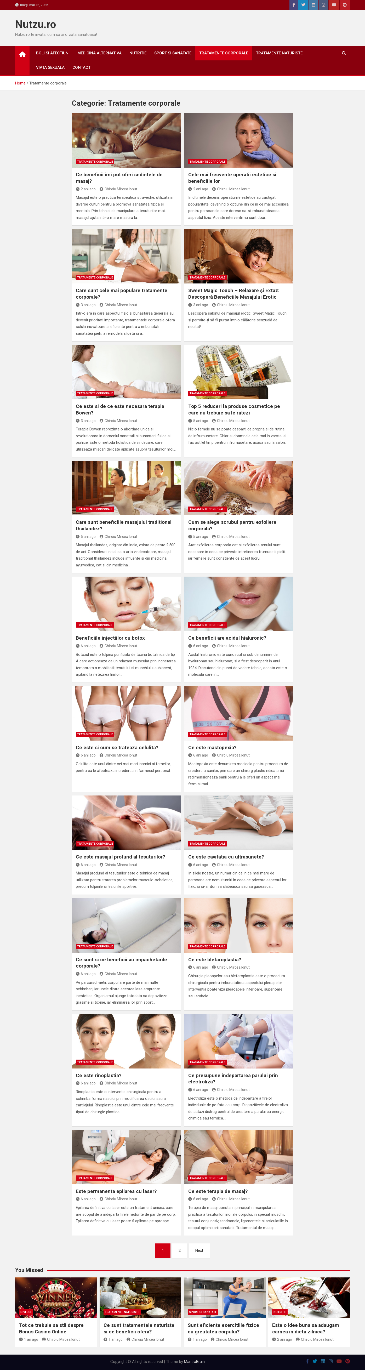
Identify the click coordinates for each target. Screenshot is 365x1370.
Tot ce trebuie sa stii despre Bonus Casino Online (51, 1328)
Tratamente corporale (223, 53)
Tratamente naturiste (279, 53)
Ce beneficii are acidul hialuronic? (227, 638)
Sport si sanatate (172, 53)
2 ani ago (86, 189)
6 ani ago (86, 646)
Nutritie (137, 53)
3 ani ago (86, 305)
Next (199, 1250)
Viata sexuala (50, 67)
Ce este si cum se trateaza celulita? (117, 747)
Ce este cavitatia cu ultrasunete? (226, 857)
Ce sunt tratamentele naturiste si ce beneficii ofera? (139, 1328)
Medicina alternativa (99, 53)
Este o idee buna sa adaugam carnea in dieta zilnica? (305, 1328)
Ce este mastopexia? (212, 747)
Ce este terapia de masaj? (218, 1191)
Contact (81, 67)
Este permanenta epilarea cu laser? (116, 1191)
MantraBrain (194, 1361)
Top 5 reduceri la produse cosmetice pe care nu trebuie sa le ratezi (234, 409)
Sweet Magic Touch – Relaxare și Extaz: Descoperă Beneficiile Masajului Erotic (234, 293)
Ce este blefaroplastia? (214, 960)
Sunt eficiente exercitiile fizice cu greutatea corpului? (223, 1328)
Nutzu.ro (35, 24)
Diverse (26, 1312)
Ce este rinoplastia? (98, 1075)
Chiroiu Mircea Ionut (118, 189)
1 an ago (28, 1339)
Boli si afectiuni (53, 53)
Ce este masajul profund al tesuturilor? (120, 857)
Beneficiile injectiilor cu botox (110, 638)
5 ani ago (198, 421)
